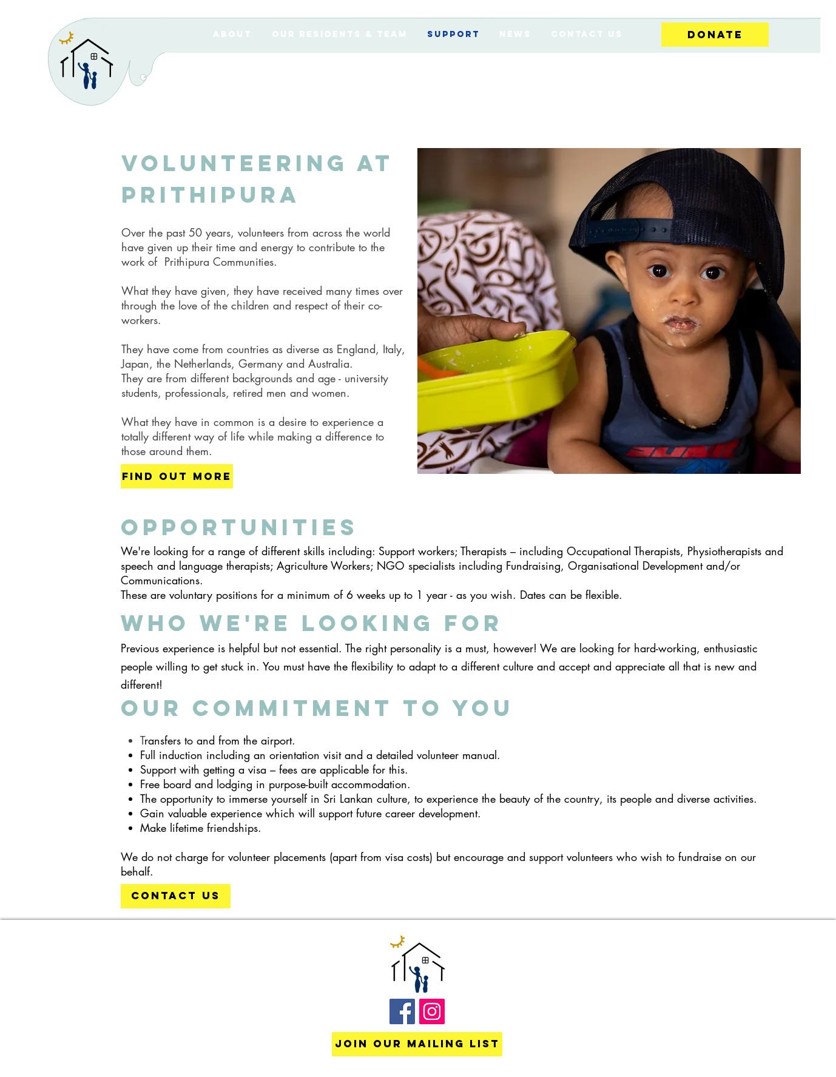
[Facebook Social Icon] (402, 1011)
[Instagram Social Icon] (432, 1011)
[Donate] (715, 34)
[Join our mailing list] (417, 1044)
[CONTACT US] (176, 896)
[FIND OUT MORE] (177, 476)
